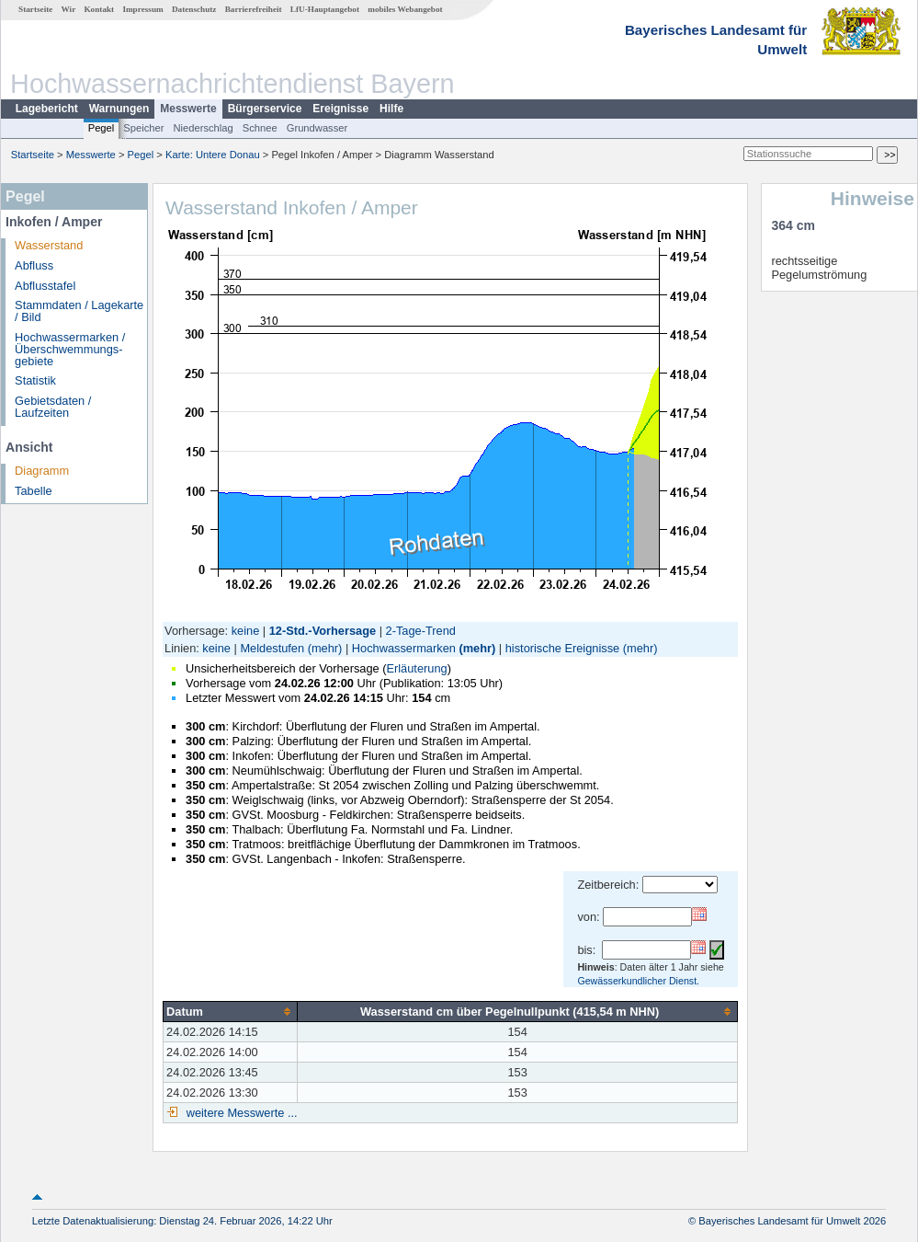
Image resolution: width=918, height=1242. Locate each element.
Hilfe (391, 108)
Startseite (35, 9)
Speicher (143, 127)
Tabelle (33, 491)
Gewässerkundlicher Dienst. (638, 980)
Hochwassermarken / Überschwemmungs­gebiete (70, 349)
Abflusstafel (45, 286)
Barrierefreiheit (253, 9)
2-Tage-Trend (421, 631)
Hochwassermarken (404, 648)
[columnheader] (231, 1011)
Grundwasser (317, 127)
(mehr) (325, 648)
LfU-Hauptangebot (324, 9)
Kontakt (99, 9)
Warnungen (119, 108)
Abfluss (34, 265)
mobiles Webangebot (405, 9)
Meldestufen (272, 648)
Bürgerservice (265, 108)
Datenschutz (194, 9)
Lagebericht (47, 108)
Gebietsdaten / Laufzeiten (53, 407)
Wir (69, 9)
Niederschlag (202, 127)
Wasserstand (49, 245)
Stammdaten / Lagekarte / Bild (79, 311)
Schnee (260, 127)
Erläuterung (416, 668)
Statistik (35, 380)
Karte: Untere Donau (212, 154)
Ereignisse (340, 108)
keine (246, 631)
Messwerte (188, 108)
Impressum (142, 9)
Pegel (101, 127)
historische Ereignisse (562, 648)
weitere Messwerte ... (240, 1113)
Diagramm (42, 470)
